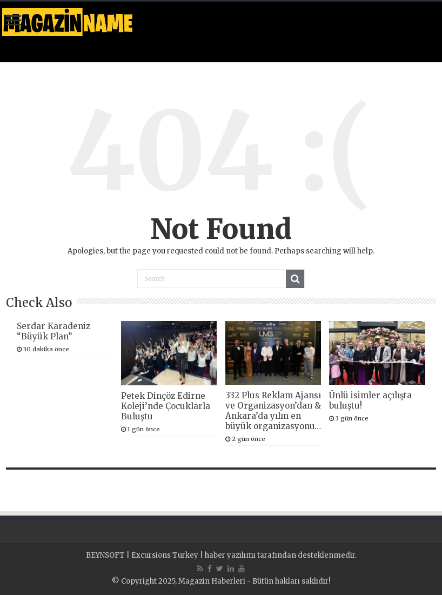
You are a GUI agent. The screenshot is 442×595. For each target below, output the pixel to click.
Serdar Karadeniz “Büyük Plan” (53, 331)
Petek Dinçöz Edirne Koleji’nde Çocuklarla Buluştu (165, 406)
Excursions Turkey (164, 555)
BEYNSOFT (105, 555)
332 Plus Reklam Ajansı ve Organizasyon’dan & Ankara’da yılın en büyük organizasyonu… (273, 410)
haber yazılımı (230, 555)
